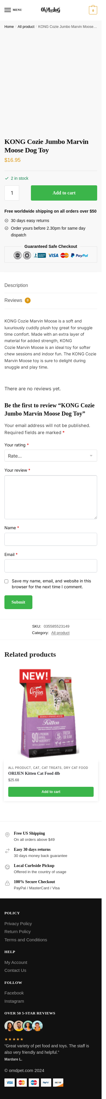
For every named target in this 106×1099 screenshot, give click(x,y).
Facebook (14, 992)
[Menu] (13, 10)
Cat (36, 767)
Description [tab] (16, 285)
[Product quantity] (11, 193)
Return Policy (17, 931)
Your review (17, 470)
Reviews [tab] (17, 300)
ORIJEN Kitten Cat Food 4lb (34, 773)
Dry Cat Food (76, 767)
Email (11, 554)
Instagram (14, 1001)
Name (11, 527)
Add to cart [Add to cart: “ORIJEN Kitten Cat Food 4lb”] (51, 792)
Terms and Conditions (25, 939)
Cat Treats (52, 767)
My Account (15, 962)
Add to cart (63, 192)
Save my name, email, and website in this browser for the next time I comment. (51, 583)
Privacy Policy (18, 923)
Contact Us (15, 970)
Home (9, 27)
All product (26, 27)
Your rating (16, 444)
